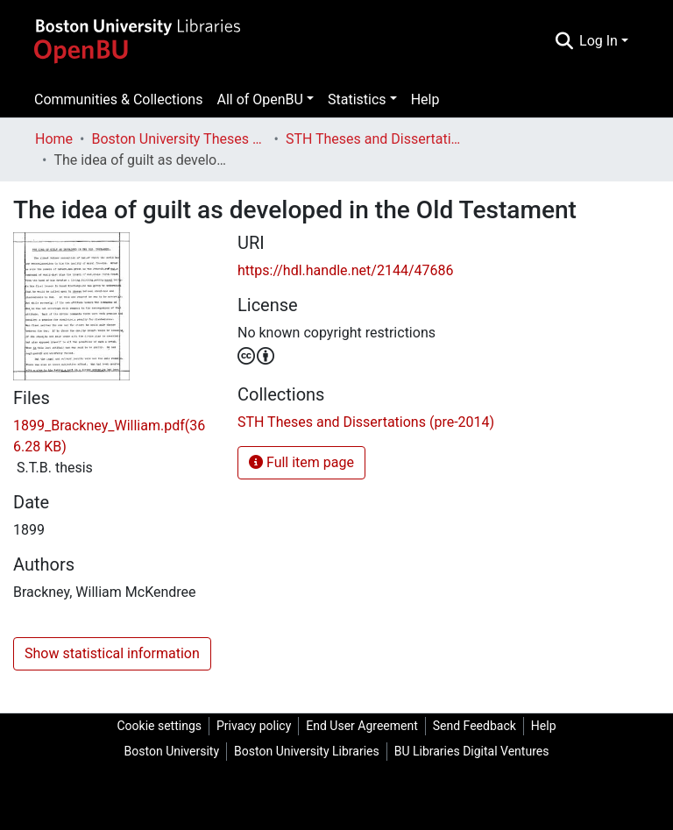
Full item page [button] (301, 462)
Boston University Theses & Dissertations (178, 139)
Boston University (171, 751)
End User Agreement (361, 726)
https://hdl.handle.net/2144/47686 (345, 270)
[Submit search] (564, 41)
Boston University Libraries (306, 751)
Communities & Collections (118, 99)
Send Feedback (474, 726)
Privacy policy (253, 726)
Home (54, 139)
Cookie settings (159, 726)
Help (425, 99)
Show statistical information (112, 653)
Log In (598, 40)
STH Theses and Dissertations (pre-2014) (373, 139)
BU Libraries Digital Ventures (471, 751)
